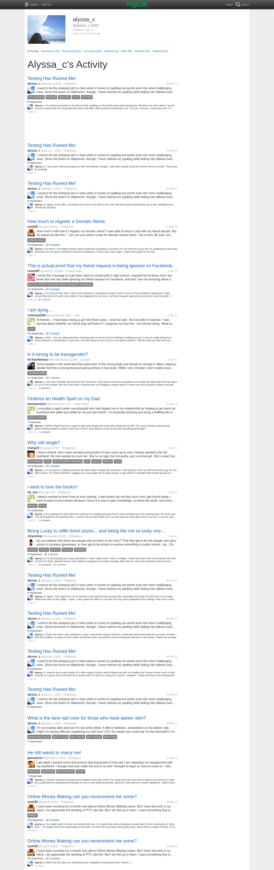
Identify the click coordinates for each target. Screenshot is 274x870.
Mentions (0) (111, 51)
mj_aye (32, 492)
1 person (45, 299)
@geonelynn (50, 757)
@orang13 (46, 447)
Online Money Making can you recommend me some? (82, 796)
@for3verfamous (59, 359)
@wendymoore (56, 404)
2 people (54, 333)
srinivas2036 (36, 315)
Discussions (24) (50, 51)
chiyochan (34, 536)
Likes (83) (126, 51)
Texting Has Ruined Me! (51, 78)
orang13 (33, 447)
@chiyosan (49, 536)
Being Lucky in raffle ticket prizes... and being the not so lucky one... (96, 530)
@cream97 (47, 271)
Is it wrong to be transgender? (57, 354)
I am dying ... (40, 310)
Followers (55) (142, 51)
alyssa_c (33, 83)
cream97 (33, 271)
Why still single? (43, 442)
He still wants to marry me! (54, 752)
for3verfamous (38, 359)
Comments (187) (93, 51)
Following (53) (160, 51)
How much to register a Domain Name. (66, 221)
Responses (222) (71, 51)
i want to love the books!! (52, 486)
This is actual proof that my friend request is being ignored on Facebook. (100, 265)
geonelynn (35, 757)
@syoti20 (44, 226)
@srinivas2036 (55, 315)
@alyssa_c (47, 83)
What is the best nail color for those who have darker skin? (86, 717)
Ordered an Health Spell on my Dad (63, 398)
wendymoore (36, 404)
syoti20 (32, 226)
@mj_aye (44, 492)
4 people (54, 244)
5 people (54, 289)
